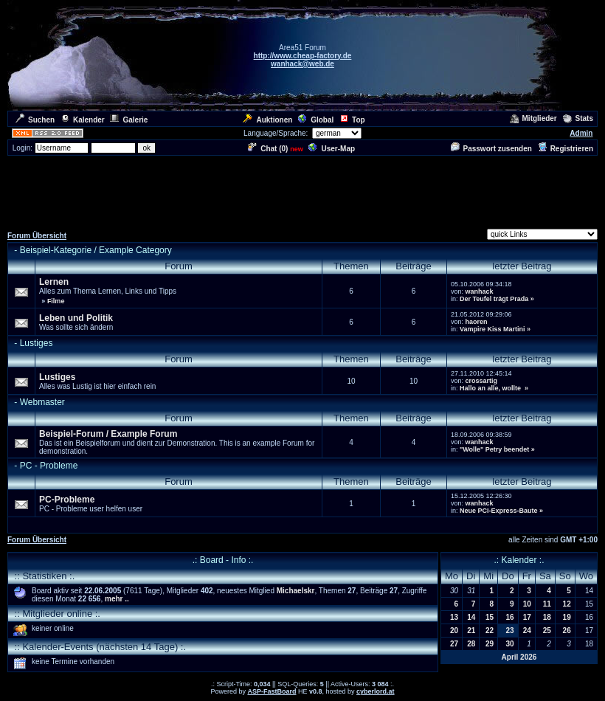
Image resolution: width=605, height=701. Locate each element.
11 (547, 604)
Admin (581, 133)
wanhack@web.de (302, 64)
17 (527, 617)
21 (471, 630)
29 (489, 644)
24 (527, 630)
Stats (578, 118)
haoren (476, 321)
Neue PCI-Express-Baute (499, 510)
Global (315, 120)
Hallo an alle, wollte (491, 388)
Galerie (129, 120)
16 (510, 617)
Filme (56, 301)
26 (567, 630)
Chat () (268, 149)
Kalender (82, 120)
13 (454, 617)
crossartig (481, 380)
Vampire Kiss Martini (492, 329)
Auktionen (267, 120)
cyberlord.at (375, 691)
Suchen (35, 120)
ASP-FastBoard (271, 691)
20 (454, 630)
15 (489, 617)
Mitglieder (533, 118)
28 (471, 644)
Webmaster (42, 402)
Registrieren (565, 149)
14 (471, 617)
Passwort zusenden (491, 149)
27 (454, 644)
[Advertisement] (302, 190)
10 (527, 604)
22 (489, 630)
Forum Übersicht (36, 236)
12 (567, 604)
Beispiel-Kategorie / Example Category (96, 250)
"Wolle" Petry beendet (494, 449)
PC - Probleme (49, 465)
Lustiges (36, 343)
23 (510, 630)
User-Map (331, 149)
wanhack (479, 291)
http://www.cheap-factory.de (303, 56)
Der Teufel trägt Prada (494, 299)
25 (547, 630)
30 (510, 644)
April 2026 (519, 657)
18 (547, 617)
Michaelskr (296, 591)
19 (567, 617)
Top (352, 120)
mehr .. (117, 599)
